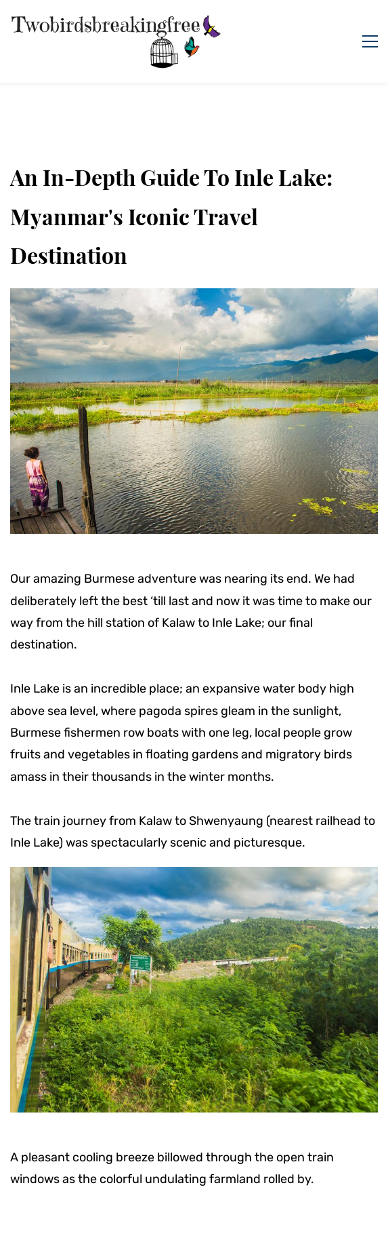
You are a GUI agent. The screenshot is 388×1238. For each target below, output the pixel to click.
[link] (194, 299)
